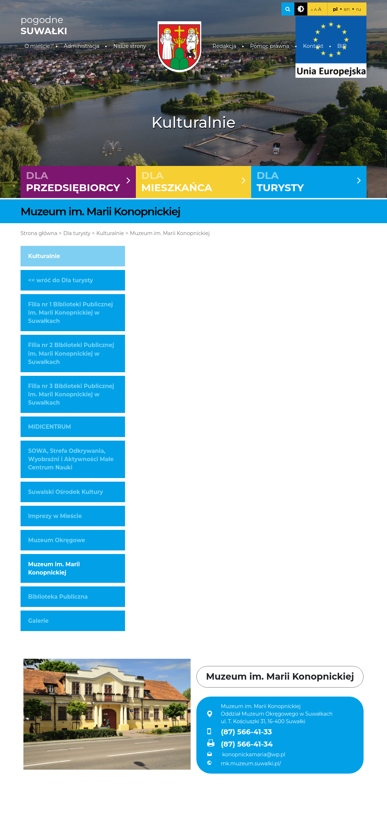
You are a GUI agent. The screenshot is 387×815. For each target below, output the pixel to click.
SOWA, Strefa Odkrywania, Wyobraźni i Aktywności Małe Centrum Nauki (71, 459)
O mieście (37, 46)
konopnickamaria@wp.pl (246, 754)
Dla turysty (76, 233)
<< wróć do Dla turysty (60, 280)
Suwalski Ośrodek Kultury (65, 491)
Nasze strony (129, 46)
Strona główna (39, 233)
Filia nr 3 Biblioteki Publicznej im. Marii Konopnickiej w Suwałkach (71, 394)
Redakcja (224, 46)
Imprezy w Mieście (55, 516)
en (347, 9)
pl (335, 9)
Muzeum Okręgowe (56, 540)
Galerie (38, 620)
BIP (341, 46)
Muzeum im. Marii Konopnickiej (170, 233)
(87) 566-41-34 (240, 743)
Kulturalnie (110, 233)
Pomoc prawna (269, 46)
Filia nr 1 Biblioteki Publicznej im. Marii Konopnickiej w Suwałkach (70, 312)
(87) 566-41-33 (239, 732)
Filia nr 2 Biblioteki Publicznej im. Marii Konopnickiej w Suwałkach (71, 353)
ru (358, 9)
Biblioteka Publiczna (58, 596)
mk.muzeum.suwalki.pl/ (244, 763)
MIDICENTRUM (49, 426)
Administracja (81, 46)
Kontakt (313, 46)
